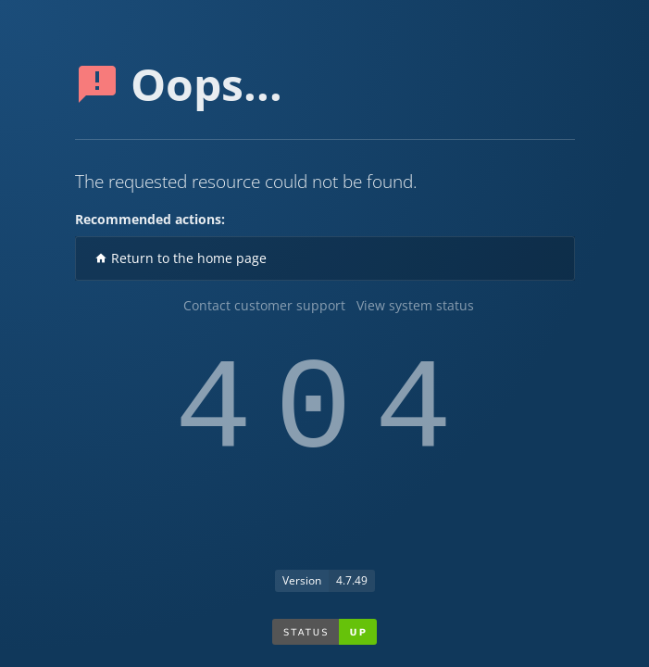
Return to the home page (180, 258)
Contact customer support (264, 305)
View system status (415, 305)
